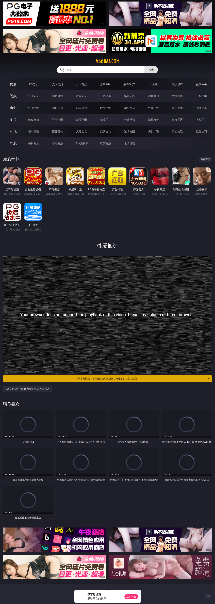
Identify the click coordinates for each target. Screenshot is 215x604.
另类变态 (201, 108)
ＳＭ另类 (201, 96)
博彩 (13, 84)
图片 (13, 119)
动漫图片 (105, 119)
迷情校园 (129, 131)
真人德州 (57, 84)
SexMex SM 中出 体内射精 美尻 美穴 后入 (27, 388)
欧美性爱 (105, 108)
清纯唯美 (153, 119)
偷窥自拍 (33, 119)
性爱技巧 (201, 131)
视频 (13, 96)
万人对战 (81, 84)
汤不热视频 (81, 143)
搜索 (151, 70)
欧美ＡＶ (81, 96)
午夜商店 (33, 143)
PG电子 (33, 84)
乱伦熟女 (177, 108)
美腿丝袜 (129, 119)
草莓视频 (57, 143)
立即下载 (131, 596)
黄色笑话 (177, 131)
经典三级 (153, 108)
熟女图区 (177, 119)
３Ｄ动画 (105, 96)
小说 (13, 131)
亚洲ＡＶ (33, 96)
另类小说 (153, 131)
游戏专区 (105, 84)
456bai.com (107, 61)
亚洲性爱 (33, 108)
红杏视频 (105, 143)
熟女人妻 (129, 96)
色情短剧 (129, 143)
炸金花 (154, 84)
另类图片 (201, 119)
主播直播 (177, 96)
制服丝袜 (129, 108)
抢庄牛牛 (201, 84)
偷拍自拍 (57, 108)
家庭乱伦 (57, 131)
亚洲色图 (57, 119)
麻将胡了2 (129, 84)
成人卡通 (81, 108)
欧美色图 (81, 119)
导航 (13, 143)
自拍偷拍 (57, 96)
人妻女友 (81, 131)
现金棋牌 (177, 84)
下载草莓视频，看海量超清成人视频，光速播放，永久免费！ (143, 379)
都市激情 (33, 131)
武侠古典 (105, 131)
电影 (13, 107)
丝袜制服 (153, 96)
